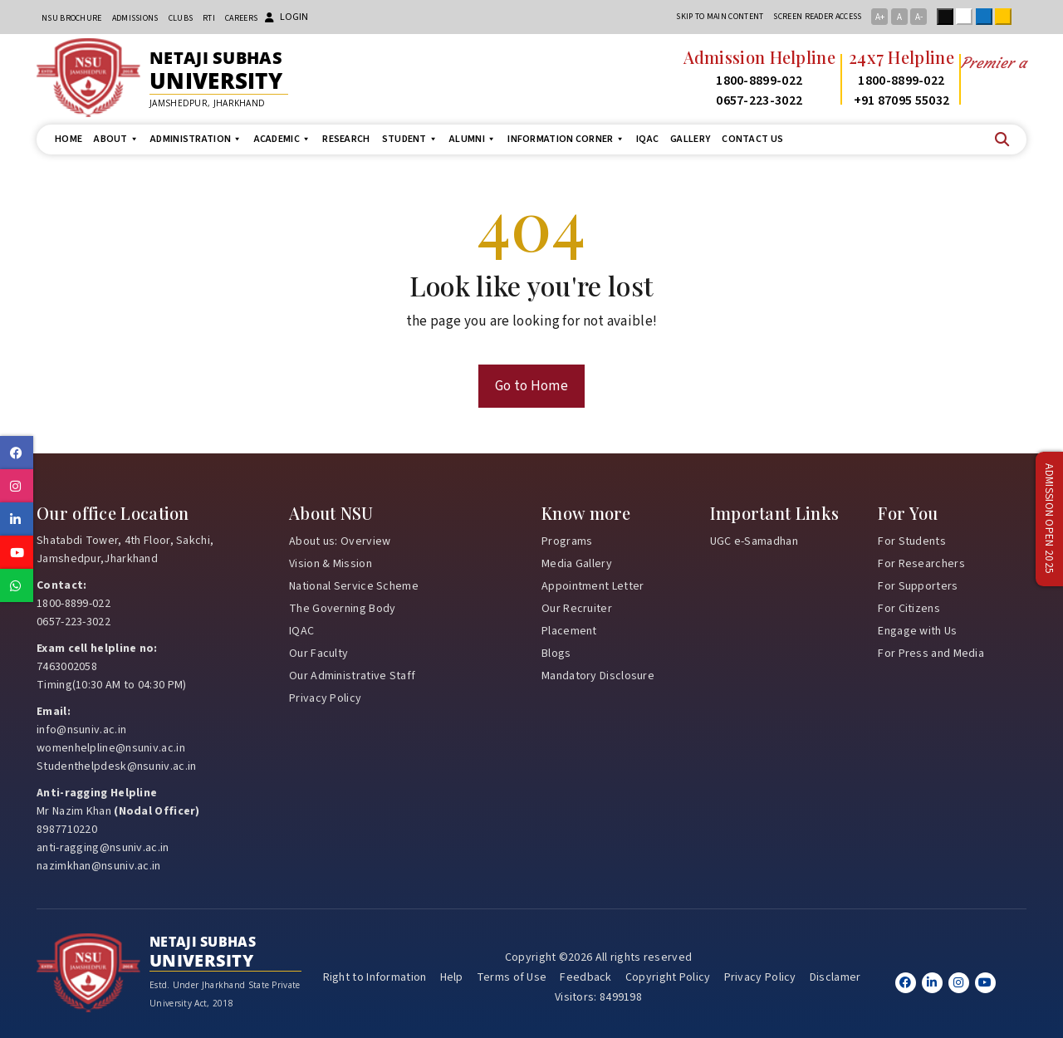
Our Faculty (318, 653)
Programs (566, 541)
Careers (241, 18)
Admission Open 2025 (1049, 519)
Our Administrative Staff (352, 676)
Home (68, 139)
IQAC (647, 139)
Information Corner (566, 139)
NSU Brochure (72, 18)
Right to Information (375, 977)
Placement (569, 631)
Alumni (472, 139)
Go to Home (531, 386)
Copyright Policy (668, 977)
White (967, 16)
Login (286, 17)
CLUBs (181, 18)
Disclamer (835, 977)
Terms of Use (512, 977)
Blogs (556, 653)
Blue (987, 16)
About (116, 139)
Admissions (135, 18)
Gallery (690, 139)
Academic (282, 139)
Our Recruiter (576, 608)
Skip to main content (719, 16)
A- (919, 17)
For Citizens (909, 608)
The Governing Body (342, 608)
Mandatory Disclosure (597, 676)
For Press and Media (931, 653)
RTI (209, 18)
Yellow (1007, 16)
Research (346, 139)
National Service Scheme (354, 586)
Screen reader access (817, 16)
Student (410, 139)
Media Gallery (576, 564)
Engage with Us (917, 631)
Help (451, 977)
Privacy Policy (325, 698)
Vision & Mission (330, 564)
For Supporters (918, 586)
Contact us (752, 139)
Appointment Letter (592, 586)
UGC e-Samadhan (754, 541)
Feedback (585, 977)
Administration (196, 139)
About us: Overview (339, 541)
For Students (912, 541)
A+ (879, 17)
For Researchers (921, 564)
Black (948, 16)
